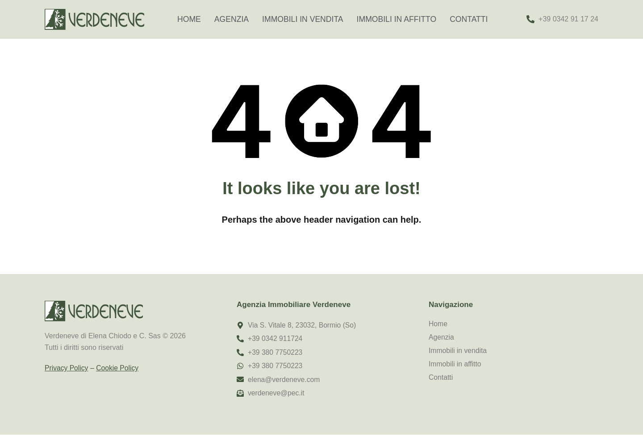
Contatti (469, 19)
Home (189, 19)
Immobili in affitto (397, 19)
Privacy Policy (67, 368)
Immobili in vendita (302, 19)
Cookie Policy (118, 368)
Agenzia (231, 19)
